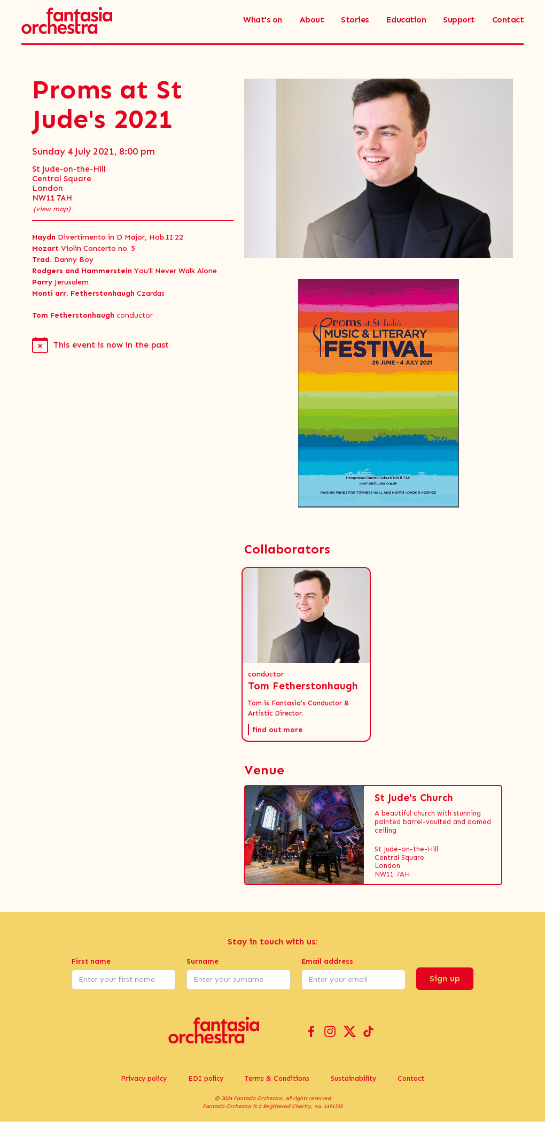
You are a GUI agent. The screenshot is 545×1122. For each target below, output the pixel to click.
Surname (202, 961)
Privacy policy (144, 1078)
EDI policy (205, 1078)
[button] (306, 654)
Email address (327, 961)
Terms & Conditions (277, 1078)
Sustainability (353, 1078)
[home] (66, 20)
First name (91, 961)
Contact (411, 1078)
